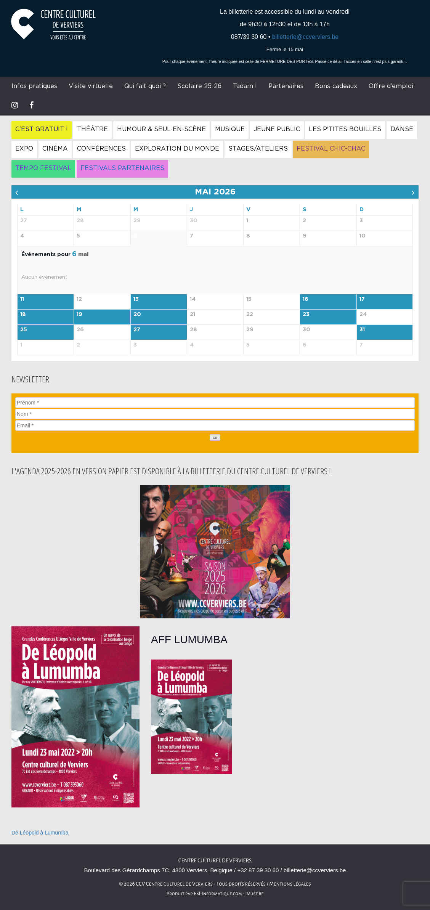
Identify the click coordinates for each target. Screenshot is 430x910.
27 (136, 329)
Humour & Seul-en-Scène (161, 129)
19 (79, 314)
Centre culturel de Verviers (215, 860)
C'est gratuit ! (41, 129)
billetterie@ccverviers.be (305, 37)
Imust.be (254, 893)
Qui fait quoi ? (145, 86)
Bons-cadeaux (336, 86)
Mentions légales (290, 884)
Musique (230, 129)
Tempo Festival (43, 168)
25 (23, 329)
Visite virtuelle (91, 86)
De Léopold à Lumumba (39, 833)
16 (305, 299)
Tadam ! (245, 86)
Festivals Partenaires (122, 168)
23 (306, 314)
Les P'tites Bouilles (345, 129)
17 (362, 299)
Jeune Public (277, 129)
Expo (24, 149)
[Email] (215, 425)
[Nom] (215, 414)
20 (137, 314)
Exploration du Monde (177, 149)
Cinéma (55, 149)
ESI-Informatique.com (218, 893)
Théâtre (92, 129)
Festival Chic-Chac (331, 149)
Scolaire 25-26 (199, 86)
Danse (401, 129)
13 (136, 299)
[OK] (215, 437)
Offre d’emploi (391, 86)
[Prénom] (215, 402)
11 (22, 299)
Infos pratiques (34, 86)
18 (23, 314)
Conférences (101, 149)
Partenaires (285, 86)
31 (362, 329)
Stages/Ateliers (258, 149)
